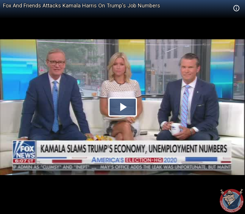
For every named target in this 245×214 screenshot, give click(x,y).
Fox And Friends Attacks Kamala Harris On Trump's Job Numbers (81, 5)
